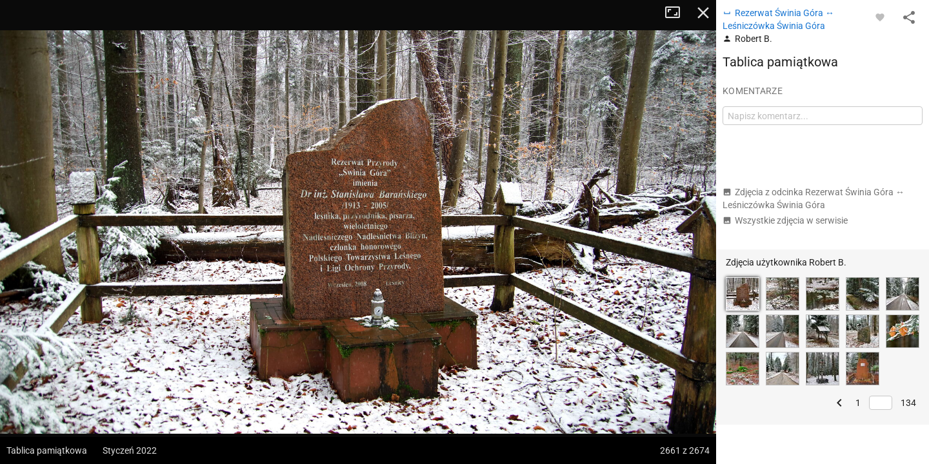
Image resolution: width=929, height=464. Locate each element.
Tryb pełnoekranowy (677, 13)
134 (908, 403)
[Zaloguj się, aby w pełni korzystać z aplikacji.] (880, 17)
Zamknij (703, 13)
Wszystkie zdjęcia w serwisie (785, 220)
